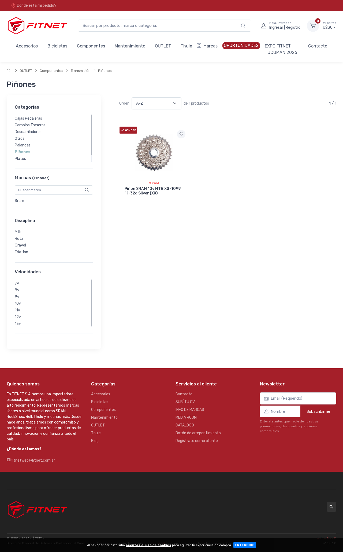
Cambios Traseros (30, 125)
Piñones (105, 71)
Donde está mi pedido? (33, 5)
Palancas (23, 145)
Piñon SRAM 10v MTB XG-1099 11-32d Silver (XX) (153, 191)
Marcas (207, 46)
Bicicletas (57, 46)
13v (18, 323)
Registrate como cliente (197, 441)
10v (18, 303)
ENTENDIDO (244, 545)
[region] (54, 138)
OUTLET (163, 46)
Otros (19, 138)
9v (17, 297)
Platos (20, 158)
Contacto (317, 46)
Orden (124, 103)
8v (17, 290)
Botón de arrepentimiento (198, 433)
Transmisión (81, 71)
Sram (19, 200)
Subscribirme (318, 411)
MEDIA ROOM (186, 417)
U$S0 (329, 25)
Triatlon (21, 252)
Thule (186, 46)
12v (18, 317)
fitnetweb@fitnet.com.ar (31, 460)
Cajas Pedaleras (28, 118)
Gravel (20, 245)
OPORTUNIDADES (241, 45)
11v (17, 310)
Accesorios (27, 46)
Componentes (91, 46)
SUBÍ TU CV (185, 402)
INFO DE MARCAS (190, 409)
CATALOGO (185, 425)
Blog (95, 441)
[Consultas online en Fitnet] (331, 507)
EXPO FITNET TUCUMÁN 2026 (281, 49)
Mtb (18, 232)
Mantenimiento (130, 46)
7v (17, 283)
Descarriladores (28, 132)
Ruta (19, 238)
